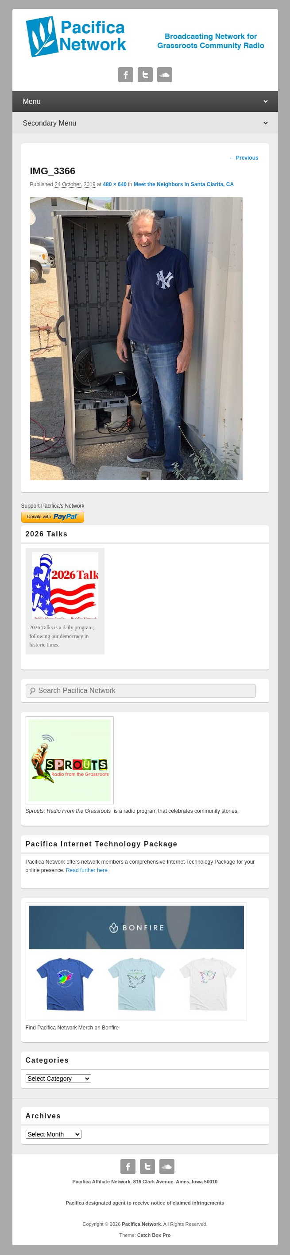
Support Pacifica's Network (53, 506)
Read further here (87, 870)
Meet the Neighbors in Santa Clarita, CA (184, 184)
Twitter (145, 74)
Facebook (125, 74)
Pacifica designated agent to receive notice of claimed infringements (145, 1202)
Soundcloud (164, 74)
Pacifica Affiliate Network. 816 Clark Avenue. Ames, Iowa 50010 (145, 1181)
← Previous (244, 158)
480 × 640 (115, 184)
